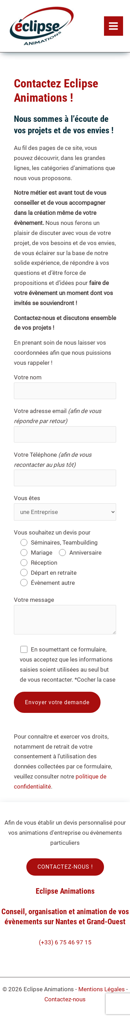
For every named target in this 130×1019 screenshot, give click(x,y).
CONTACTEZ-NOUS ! (65, 867)
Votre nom (65, 386)
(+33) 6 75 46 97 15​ (65, 942)
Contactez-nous (65, 999)
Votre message (65, 617)
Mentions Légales (101, 989)
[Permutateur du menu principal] (113, 26)
